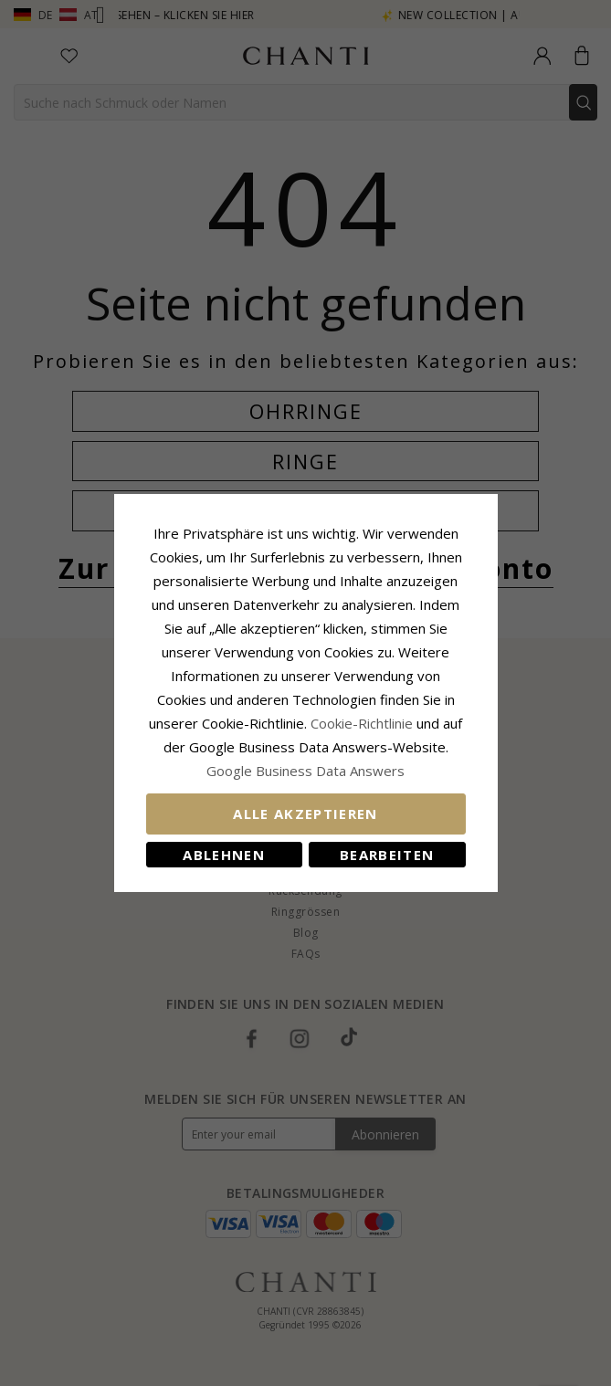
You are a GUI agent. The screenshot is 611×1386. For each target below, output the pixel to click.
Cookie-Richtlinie (362, 723)
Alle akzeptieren (305, 813)
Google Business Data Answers (305, 770)
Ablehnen (224, 854)
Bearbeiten (387, 854)
